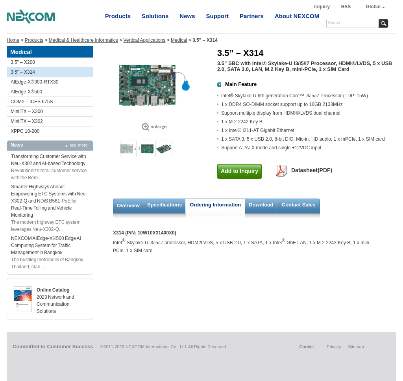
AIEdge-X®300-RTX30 (34, 82)
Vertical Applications (145, 40)
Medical (179, 40)
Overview (128, 205)
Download (261, 205)
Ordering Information (215, 205)
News (187, 16)
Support (217, 16)
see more (79, 145)
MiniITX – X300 (27, 111)
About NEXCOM (297, 16)
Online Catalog (53, 290)
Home (13, 40)
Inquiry (322, 6)
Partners (252, 16)
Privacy (334, 346)
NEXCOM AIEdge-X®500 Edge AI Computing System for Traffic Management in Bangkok (46, 245)
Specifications (164, 205)
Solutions (155, 16)
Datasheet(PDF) (311, 170)
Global (373, 6)
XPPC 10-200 (25, 131)
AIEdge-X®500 (26, 92)
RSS (346, 6)
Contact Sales (299, 205)
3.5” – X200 (23, 62)
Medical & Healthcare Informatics (83, 40)
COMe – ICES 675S (32, 101)
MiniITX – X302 (27, 121)
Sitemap (356, 346)
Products (118, 16)
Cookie (306, 346)
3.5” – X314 (23, 72)
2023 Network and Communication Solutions (55, 304)
